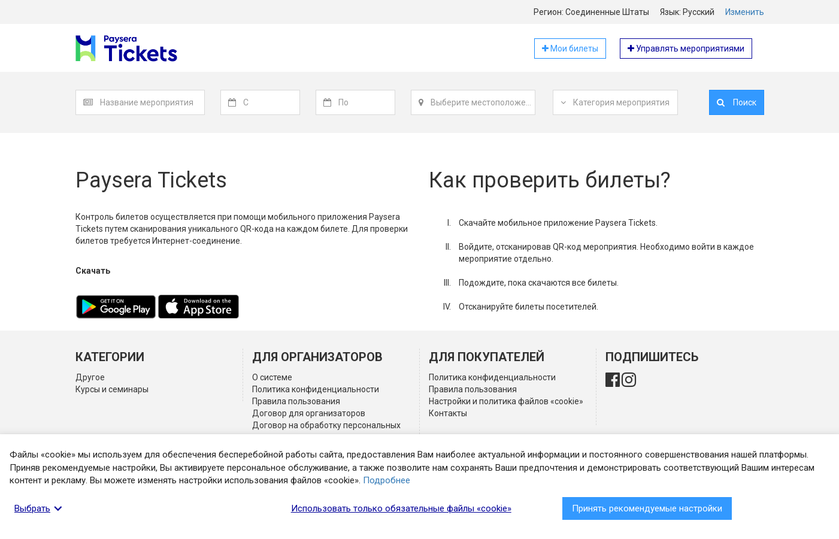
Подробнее (386, 480)
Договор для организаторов (308, 413)
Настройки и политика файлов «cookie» (506, 401)
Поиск (736, 102)
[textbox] (152, 102)
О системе (272, 377)
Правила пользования (296, 401)
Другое (90, 377)
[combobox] (152, 102)
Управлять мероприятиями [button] (686, 48)
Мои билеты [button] (570, 48)
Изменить (744, 12)
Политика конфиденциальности (315, 389)
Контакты (448, 413)
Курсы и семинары (112, 389)
